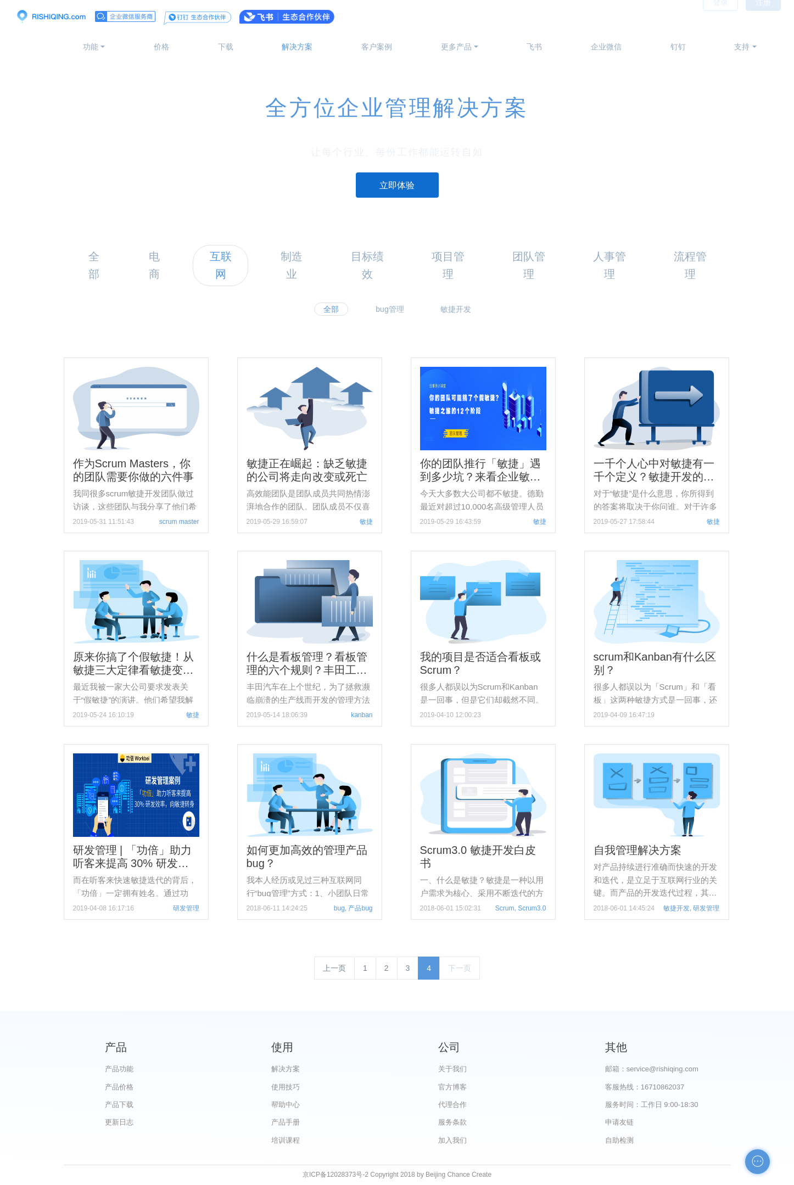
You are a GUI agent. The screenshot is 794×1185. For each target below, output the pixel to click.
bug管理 (390, 309)
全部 (93, 265)
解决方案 (297, 46)
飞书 (534, 46)
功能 (90, 46)
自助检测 (619, 1140)
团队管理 (528, 265)
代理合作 (452, 1104)
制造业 (292, 265)
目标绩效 (367, 265)
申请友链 (619, 1122)
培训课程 (285, 1140)
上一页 (334, 968)
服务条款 (452, 1122)
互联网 (221, 265)
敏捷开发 (455, 309)
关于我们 (452, 1069)
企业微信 (606, 46)
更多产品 (456, 46)
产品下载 (119, 1104)
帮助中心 (285, 1104)
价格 (161, 46)
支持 (742, 46)
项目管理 (448, 265)
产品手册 (285, 1122)
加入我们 (452, 1140)
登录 (720, 16)
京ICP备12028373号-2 (335, 1174)
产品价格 (119, 1087)
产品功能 (119, 1069)
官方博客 (452, 1087)
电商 (154, 265)
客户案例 (376, 46)
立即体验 (397, 185)
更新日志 (119, 1122)
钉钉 (678, 46)
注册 (763, 16)
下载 (225, 46)
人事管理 (609, 265)
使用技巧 (285, 1087)
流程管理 (690, 265)
